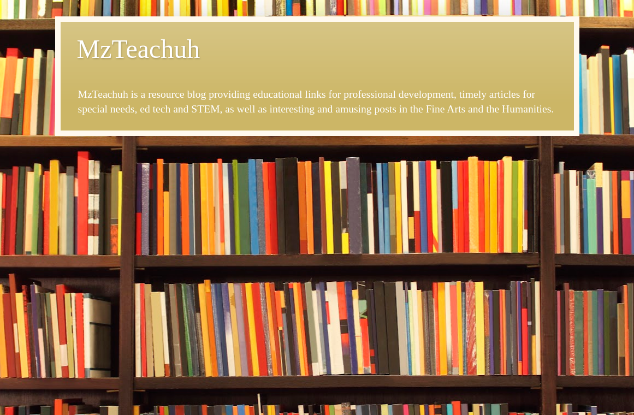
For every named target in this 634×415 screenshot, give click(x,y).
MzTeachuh (138, 48)
